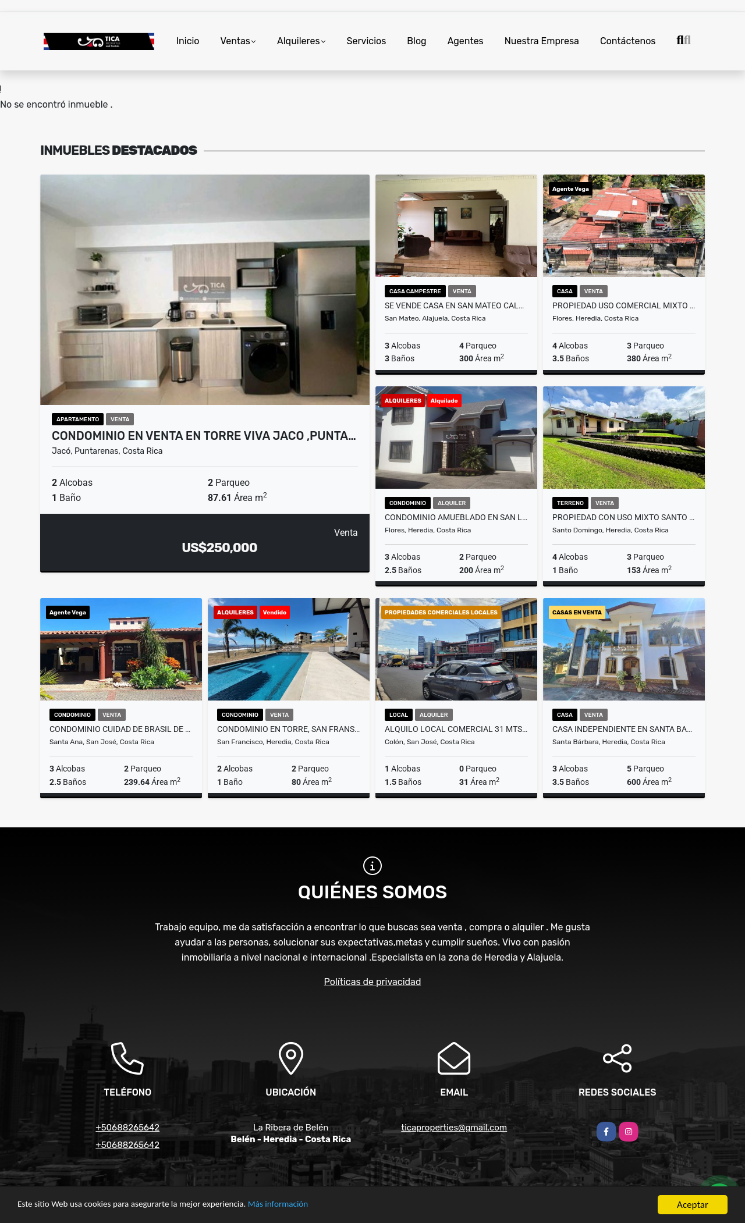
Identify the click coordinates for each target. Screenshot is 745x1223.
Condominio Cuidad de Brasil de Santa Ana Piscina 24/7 (121, 729)
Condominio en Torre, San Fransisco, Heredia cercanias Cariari (288, 729)
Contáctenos (628, 41)
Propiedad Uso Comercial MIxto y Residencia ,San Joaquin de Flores (624, 305)
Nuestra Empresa (542, 41)
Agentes (466, 41)
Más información (310, 1206)
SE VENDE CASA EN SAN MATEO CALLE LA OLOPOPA (456, 305)
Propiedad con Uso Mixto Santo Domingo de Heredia (624, 517)
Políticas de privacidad (372, 981)
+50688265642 (127, 1127)
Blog (416, 41)
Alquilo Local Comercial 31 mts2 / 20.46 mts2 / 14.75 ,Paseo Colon (456, 729)
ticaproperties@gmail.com (454, 1127)
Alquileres (298, 41)
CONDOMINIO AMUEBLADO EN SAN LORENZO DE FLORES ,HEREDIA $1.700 (456, 517)
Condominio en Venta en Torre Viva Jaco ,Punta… (204, 436)
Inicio (188, 41)
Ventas (235, 41)
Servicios (366, 41)
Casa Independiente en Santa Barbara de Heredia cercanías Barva (624, 729)
